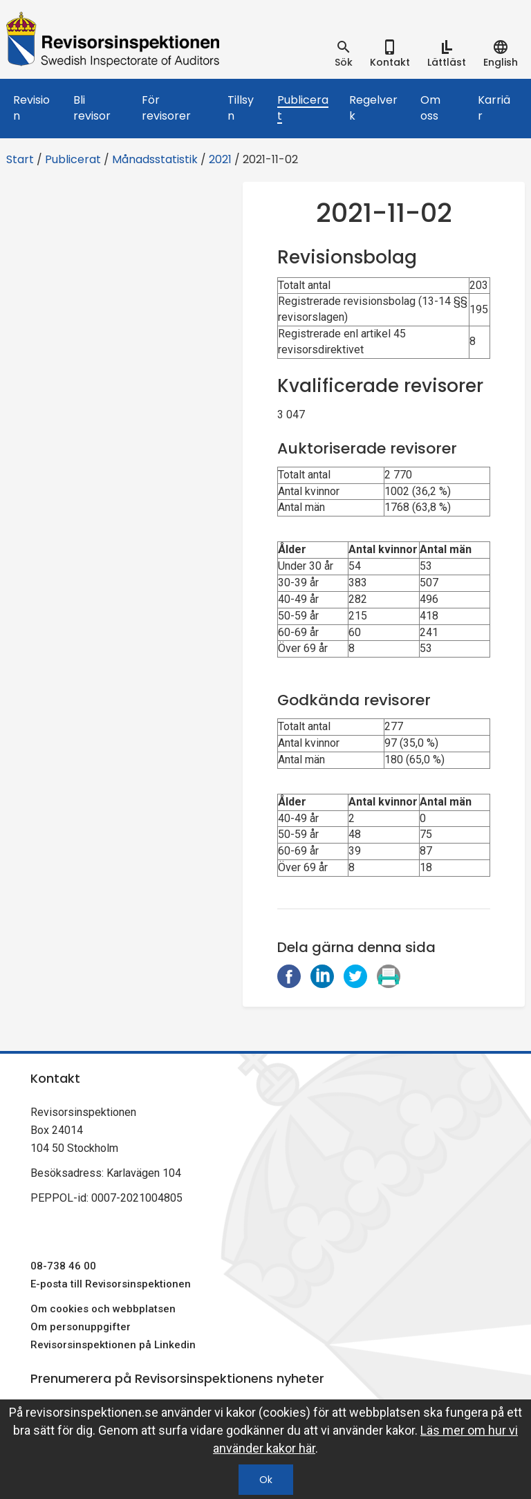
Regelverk (373, 108)
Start (20, 159)
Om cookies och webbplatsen (103, 1309)
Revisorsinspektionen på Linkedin (113, 1345)
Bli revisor (92, 108)
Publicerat (302, 108)
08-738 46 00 (63, 1266)
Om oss (430, 108)
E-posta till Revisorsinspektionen (110, 1284)
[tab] (344, 54)
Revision (31, 108)
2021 (220, 159)
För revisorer (166, 108)
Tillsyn (240, 108)
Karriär (494, 108)
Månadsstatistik (155, 159)
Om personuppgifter (80, 1327)
